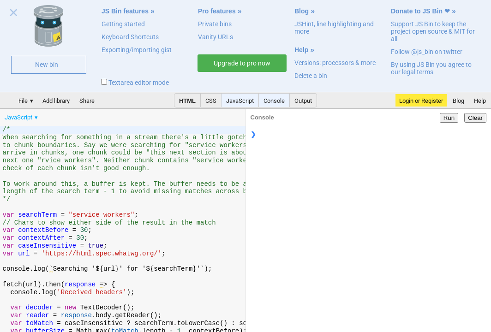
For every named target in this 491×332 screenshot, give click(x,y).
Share (87, 100)
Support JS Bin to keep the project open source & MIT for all (433, 31)
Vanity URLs (215, 37)
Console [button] (274, 100)
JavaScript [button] (240, 100)
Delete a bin (310, 75)
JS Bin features (125, 11)
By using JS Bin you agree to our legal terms (431, 68)
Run (449, 117)
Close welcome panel (13, 14)
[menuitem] (22, 117)
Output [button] (303, 100)
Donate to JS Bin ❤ (420, 11)
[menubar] (74, 115)
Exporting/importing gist (137, 49)
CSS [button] (210, 100)
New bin (46, 64)
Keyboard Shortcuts (130, 37)
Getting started (123, 24)
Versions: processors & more (335, 62)
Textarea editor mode (135, 82)
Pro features (217, 11)
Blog (301, 11)
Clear (475, 117)
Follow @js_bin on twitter (426, 51)
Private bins (215, 24)
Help (301, 49)
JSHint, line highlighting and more (334, 27)
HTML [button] (187, 100)
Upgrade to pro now (242, 63)
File (23, 100)
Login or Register (421, 100)
